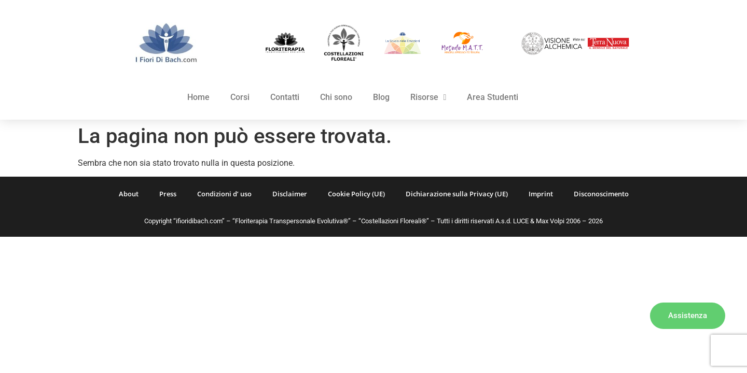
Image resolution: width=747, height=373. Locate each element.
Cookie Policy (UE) (356, 193)
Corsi (240, 97)
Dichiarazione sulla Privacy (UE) (457, 193)
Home (198, 97)
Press (167, 193)
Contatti (284, 97)
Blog (381, 97)
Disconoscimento (601, 193)
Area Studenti (492, 97)
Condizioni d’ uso (224, 193)
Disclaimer (289, 193)
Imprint (541, 193)
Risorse (428, 97)
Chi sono (336, 97)
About (129, 193)
